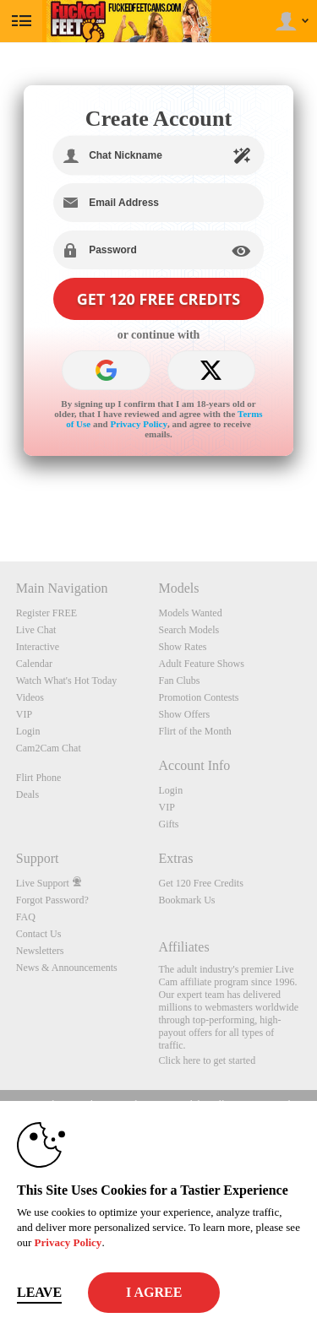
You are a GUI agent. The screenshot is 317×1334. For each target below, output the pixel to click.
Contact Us (39, 934)
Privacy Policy (138, 424)
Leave (39, 1292)
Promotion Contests (199, 697)
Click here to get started (207, 1060)
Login (28, 731)
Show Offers (184, 714)
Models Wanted (190, 613)
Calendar (34, 664)
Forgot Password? (52, 900)
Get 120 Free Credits (201, 883)
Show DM (0, 498)
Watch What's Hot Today (67, 680)
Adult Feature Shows (201, 664)
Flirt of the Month (195, 731)
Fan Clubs (179, 680)
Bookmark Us (187, 900)
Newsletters (40, 951)
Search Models (189, 630)
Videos (30, 697)
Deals (27, 794)
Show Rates (183, 647)
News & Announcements (67, 967)
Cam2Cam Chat (48, 748)
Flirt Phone (39, 778)
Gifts (169, 824)
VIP (24, 714)
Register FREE (46, 613)
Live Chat (36, 630)
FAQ (26, 917)
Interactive (37, 647)
